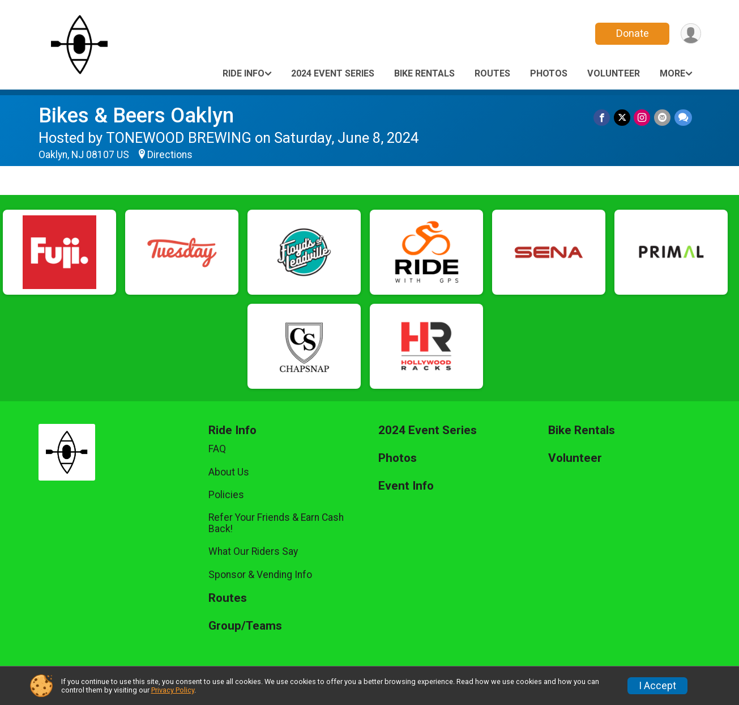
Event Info (406, 485)
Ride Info (243, 73)
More (672, 73)
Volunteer (613, 73)
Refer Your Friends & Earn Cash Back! (276, 523)
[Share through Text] (683, 117)
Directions (170, 154)
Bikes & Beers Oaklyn (136, 115)
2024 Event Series (332, 73)
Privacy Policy (172, 690)
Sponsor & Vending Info (260, 574)
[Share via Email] (663, 117)
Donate (631, 33)
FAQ (217, 449)
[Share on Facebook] (603, 117)
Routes (492, 73)
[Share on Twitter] (623, 117)
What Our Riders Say (253, 551)
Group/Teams (245, 625)
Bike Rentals (424, 73)
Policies (226, 494)
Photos (548, 73)
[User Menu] (690, 33)
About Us (228, 472)
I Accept (657, 685)
